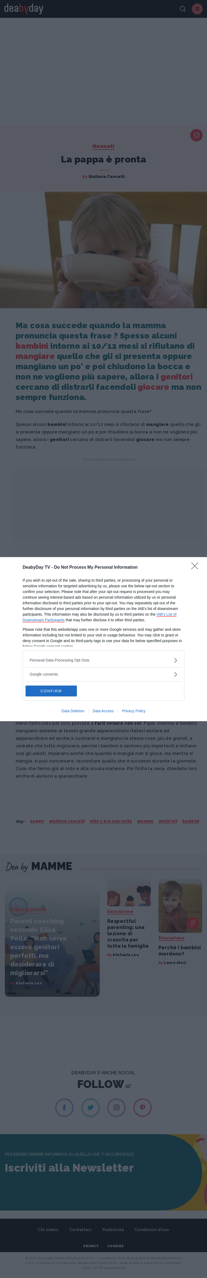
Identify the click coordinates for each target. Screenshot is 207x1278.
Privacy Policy (134, 711)
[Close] (196, 567)
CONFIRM (51, 691)
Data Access (103, 711)
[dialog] (103, 639)
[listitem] (103, 660)
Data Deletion (72, 711)
